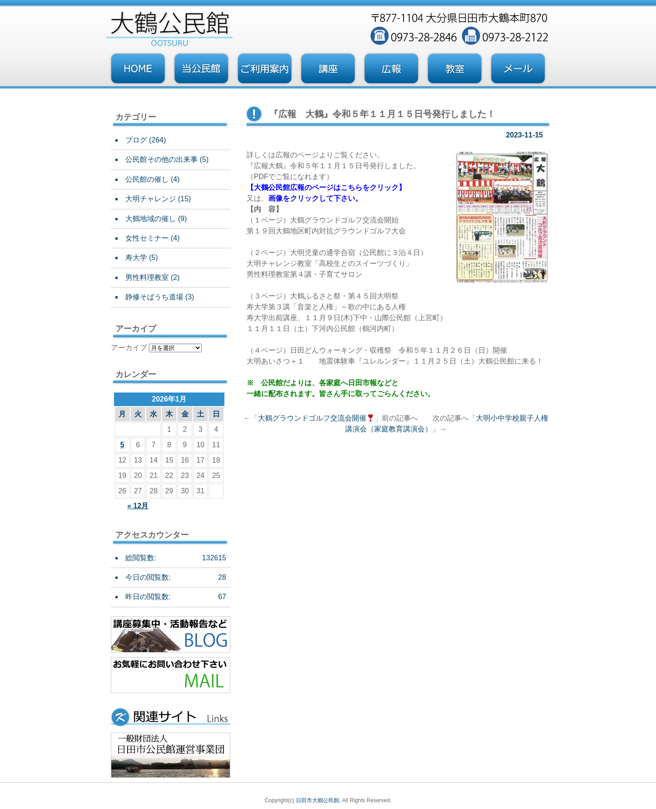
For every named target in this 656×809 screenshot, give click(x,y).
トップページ (138, 68)
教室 (454, 68)
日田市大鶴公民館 (317, 800)
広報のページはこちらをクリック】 (348, 187)
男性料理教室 (147, 277)
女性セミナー (147, 238)
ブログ (136, 140)
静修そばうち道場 (154, 297)
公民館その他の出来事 (161, 159)
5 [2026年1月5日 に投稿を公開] (122, 445)
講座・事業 (328, 68)
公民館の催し (147, 179)
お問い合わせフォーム (518, 68)
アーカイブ (129, 347)
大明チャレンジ (150, 199)
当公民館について (201, 68)
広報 (391, 68)
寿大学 (136, 257)
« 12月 (137, 506)
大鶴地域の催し (150, 218)
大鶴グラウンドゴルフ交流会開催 (316, 418)
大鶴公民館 (272, 187)
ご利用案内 (264, 68)
